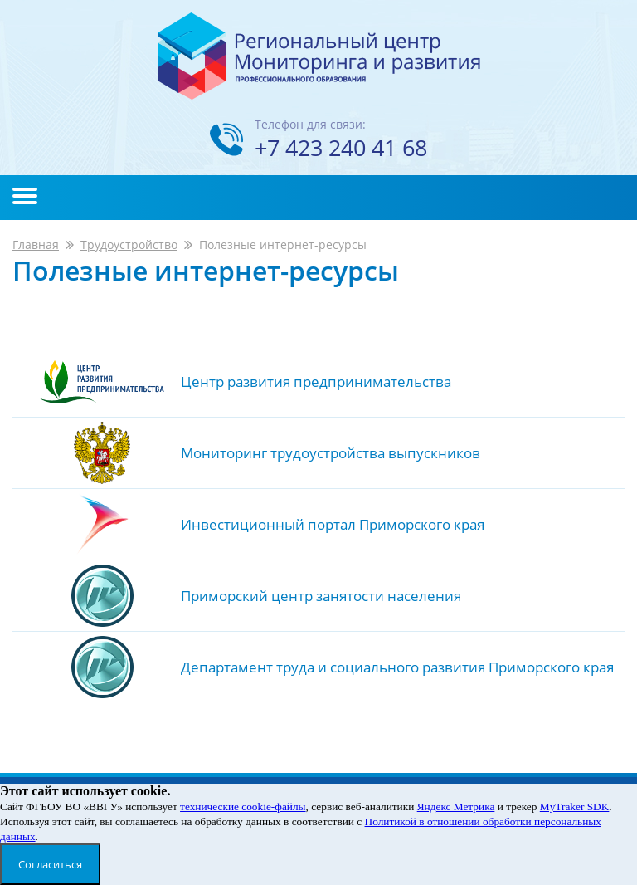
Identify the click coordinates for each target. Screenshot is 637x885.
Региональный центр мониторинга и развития (319, 56)
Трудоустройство (128, 244)
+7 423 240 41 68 (341, 147)
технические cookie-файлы (242, 806)
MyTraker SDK (575, 806)
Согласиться (50, 864)
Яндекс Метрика (456, 806)
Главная (35, 244)
